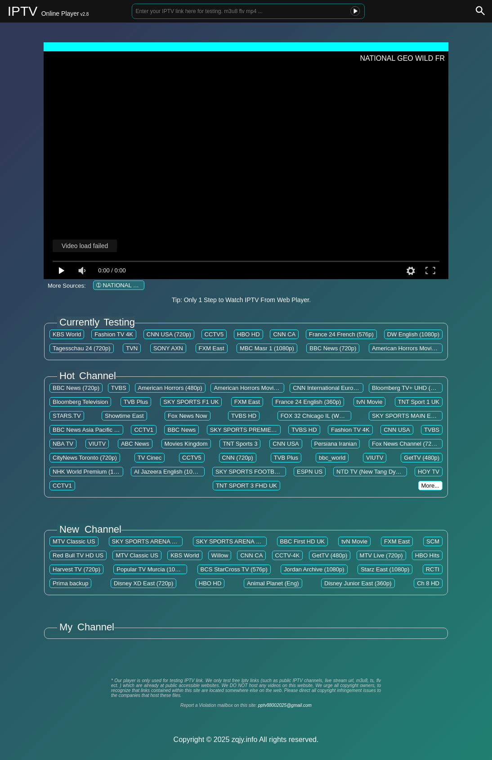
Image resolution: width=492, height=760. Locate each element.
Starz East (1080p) (385, 569)
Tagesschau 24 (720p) (82, 348)
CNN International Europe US (331, 388)
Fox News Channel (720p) (406, 443)
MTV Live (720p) (381, 555)
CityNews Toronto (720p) (85, 457)
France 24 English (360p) (308, 401)
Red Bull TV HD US (78, 555)
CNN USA (397, 429)
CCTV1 (143, 429)
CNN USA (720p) (169, 334)
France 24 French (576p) (341, 334)
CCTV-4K (287, 555)
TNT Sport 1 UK (418, 401)
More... (430, 485)
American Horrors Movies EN (409, 348)
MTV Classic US (74, 541)
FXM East (211, 348)
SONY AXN (168, 348)
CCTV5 (214, 334)
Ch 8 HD (428, 583)
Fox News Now (187, 415)
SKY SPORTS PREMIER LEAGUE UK (260, 429)
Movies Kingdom (186, 443)
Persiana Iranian (335, 443)
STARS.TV (67, 415)
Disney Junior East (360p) (358, 583)
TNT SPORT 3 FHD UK (246, 485)
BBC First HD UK (302, 541)
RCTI (432, 569)
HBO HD (248, 334)
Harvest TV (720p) (76, 569)
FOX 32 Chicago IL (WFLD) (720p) (326, 415)
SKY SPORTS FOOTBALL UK (254, 471)
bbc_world (332, 457)
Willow (219, 555)
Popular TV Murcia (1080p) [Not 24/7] (165, 569)
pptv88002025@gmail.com (285, 705)
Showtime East (124, 415)
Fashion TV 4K (113, 334)
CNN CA (284, 334)
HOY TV (428, 471)
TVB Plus (136, 401)
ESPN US (309, 471)
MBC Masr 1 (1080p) (267, 348)
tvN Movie (370, 401)
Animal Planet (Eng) (273, 583)
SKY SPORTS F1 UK (191, 401)
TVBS (118, 388)
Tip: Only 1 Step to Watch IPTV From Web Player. (241, 299)
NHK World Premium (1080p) (91, 471)
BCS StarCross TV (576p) (234, 569)
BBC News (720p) (332, 348)
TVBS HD (243, 415)
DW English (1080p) (413, 334)
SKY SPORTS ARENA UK (146, 541)
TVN (132, 348)
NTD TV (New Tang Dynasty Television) (387, 471)
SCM (432, 541)
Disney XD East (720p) (143, 583)
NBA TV (63, 443)
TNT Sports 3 (240, 443)
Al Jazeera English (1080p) (169, 471)
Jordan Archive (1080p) (314, 569)
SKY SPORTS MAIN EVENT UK (414, 415)
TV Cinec (149, 457)
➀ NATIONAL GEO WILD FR (134, 285)
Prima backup (70, 583)
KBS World (67, 334)
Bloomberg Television (80, 401)
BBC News (181, 429)
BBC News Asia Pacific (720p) (92, 429)
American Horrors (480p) (170, 388)
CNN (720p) (237, 457)
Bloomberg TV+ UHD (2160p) (410, 388)
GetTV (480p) (421, 457)
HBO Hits (427, 555)
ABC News (135, 443)
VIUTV (97, 443)
